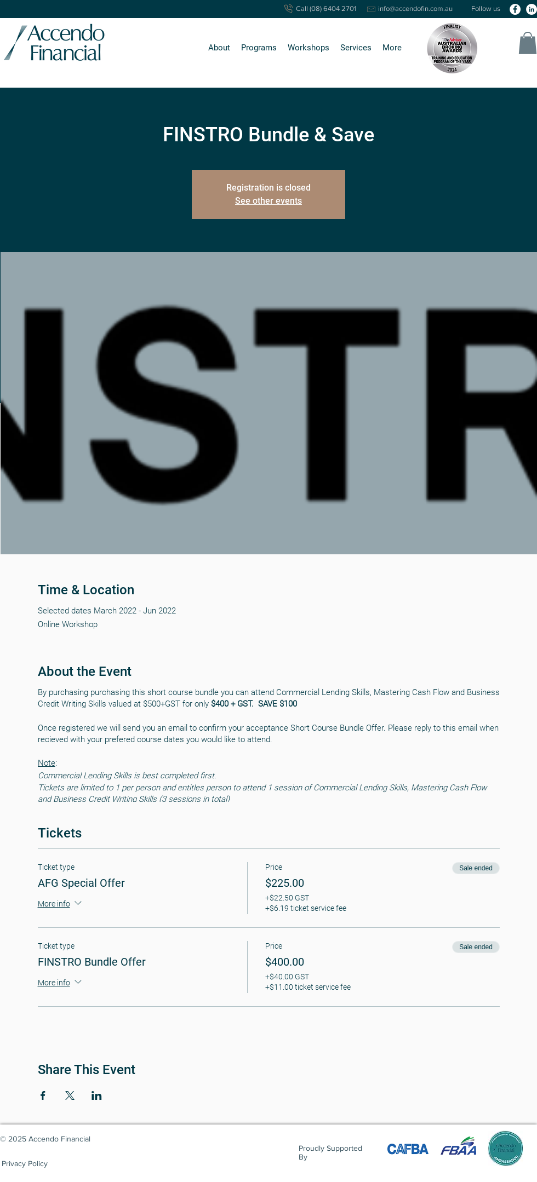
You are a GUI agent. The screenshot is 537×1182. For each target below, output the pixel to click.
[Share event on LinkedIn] (97, 1095)
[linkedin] (531, 9)
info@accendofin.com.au (415, 8)
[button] (219, 48)
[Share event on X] (70, 1095)
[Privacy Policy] (24, 1164)
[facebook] (515, 9)
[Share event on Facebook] (43, 1095)
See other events (268, 201)
